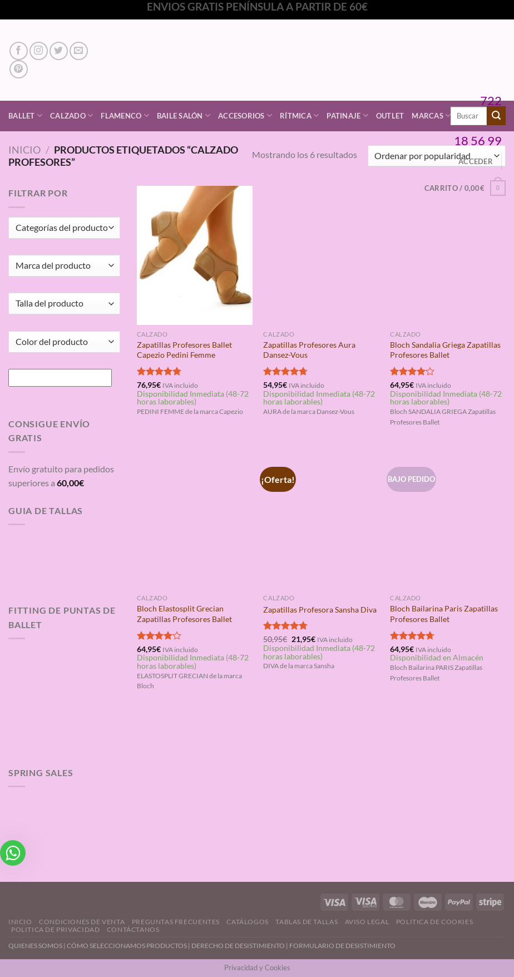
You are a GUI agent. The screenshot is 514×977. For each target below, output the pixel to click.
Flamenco (125, 115)
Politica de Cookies (434, 921)
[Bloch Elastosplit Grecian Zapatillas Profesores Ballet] (195, 519)
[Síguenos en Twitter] (59, 51)
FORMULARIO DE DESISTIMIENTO (342, 945)
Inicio (24, 150)
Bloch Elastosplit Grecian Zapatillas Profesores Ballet (184, 614)
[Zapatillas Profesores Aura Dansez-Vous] (321, 255)
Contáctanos (133, 929)
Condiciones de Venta (82, 921)
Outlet (390, 115)
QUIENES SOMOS (35, 945)
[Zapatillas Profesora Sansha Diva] (321, 519)
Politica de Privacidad (55, 929)
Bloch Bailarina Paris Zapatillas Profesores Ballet (444, 614)
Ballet (25, 115)
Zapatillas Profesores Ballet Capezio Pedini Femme (184, 350)
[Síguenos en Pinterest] (18, 69)
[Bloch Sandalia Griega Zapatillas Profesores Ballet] (448, 255)
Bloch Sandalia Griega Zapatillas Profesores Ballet (445, 350)
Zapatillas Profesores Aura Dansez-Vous (309, 350)
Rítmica (299, 115)
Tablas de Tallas (306, 921)
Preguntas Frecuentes (176, 921)
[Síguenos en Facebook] (18, 51)
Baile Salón (183, 115)
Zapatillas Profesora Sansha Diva (320, 609)
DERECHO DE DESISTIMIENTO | (240, 945)
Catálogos (247, 921)
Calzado (71, 115)
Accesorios (245, 115)
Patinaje (347, 115)
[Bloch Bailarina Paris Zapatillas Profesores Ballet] (448, 519)
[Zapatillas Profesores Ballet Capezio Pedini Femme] (195, 255)
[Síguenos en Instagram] (38, 51)
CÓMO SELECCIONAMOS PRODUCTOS (127, 945)
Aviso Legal (367, 921)
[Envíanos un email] (79, 51)
